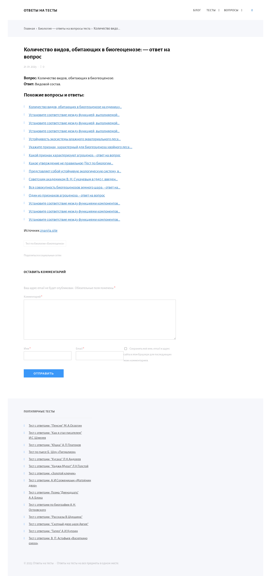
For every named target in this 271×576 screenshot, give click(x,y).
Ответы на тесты (40, 10)
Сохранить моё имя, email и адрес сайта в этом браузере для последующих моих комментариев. (148, 354)
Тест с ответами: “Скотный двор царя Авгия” (58, 523)
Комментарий (33, 296)
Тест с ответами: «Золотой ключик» (52, 472)
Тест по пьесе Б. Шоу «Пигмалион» (52, 451)
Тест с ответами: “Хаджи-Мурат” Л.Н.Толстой (58, 465)
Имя (27, 348)
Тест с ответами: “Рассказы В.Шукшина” (55, 516)
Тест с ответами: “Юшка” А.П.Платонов (55, 444)
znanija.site (49, 230)
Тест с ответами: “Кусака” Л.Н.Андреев (55, 458)
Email (80, 348)
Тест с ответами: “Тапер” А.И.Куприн (53, 530)
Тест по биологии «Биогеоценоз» (45, 242)
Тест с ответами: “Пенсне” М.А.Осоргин (55, 425)
